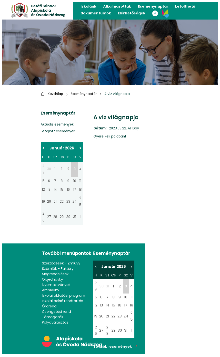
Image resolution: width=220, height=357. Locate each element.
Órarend (49, 306)
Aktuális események (57, 124)
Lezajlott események (58, 131)
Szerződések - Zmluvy (61, 263)
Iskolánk (88, 6)
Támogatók (52, 317)
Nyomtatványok (56, 284)
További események (115, 346)
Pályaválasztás (55, 322)
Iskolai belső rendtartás (62, 300)
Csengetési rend (56, 311)
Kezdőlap (55, 94)
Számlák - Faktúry (57, 268)
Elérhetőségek (131, 13)
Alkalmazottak (117, 6)
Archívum (50, 290)
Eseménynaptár (153, 6)
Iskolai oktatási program (63, 295)
